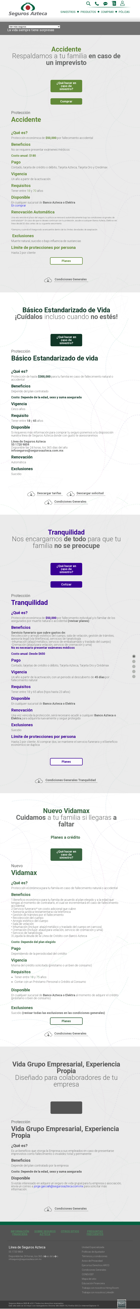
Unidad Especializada (93, 1247)
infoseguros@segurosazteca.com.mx (25, 1259)
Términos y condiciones (94, 1256)
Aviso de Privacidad (92, 1260)
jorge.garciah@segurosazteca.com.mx (58, 1186)
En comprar (19, 205)
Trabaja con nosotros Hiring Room (100, 1288)
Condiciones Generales (94, 1269)
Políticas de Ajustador (93, 1251)
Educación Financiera (93, 1283)
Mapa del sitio (89, 1279)
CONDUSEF (88, 1274)
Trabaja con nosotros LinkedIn (98, 1292)
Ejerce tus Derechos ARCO (95, 1265)
